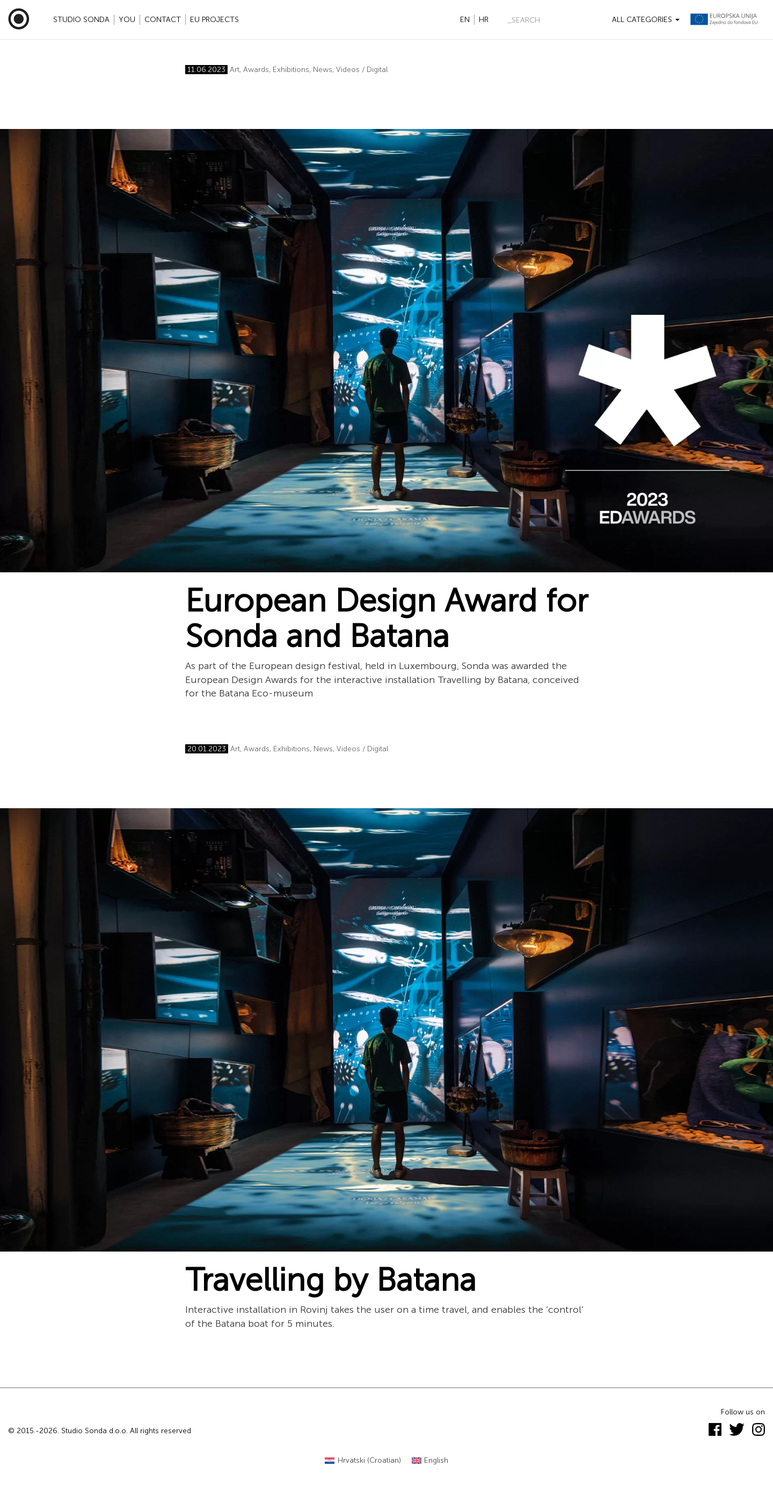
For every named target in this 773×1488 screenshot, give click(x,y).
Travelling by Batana (330, 1280)
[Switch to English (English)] (430, 1461)
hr (483, 19)
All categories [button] (646, 19)
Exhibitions (291, 69)
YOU (127, 19)
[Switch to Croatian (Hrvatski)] (362, 1461)
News (322, 69)
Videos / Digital (362, 69)
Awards (256, 69)
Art (234, 69)
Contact (162, 19)
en (465, 19)
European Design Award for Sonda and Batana (386, 618)
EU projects (214, 19)
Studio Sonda (81, 19)
